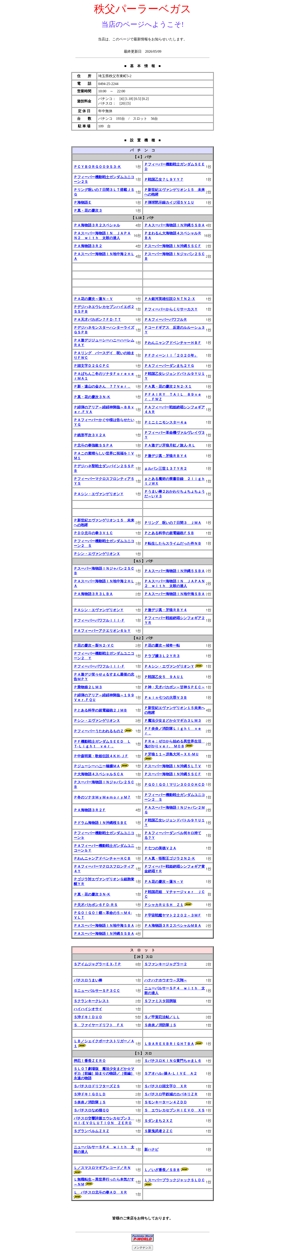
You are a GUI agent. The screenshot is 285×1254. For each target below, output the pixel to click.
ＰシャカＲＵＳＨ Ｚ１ (163, 905)
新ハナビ (151, 1149)
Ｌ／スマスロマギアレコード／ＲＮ (102, 1168)
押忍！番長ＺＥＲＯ (90, 1061)
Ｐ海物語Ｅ (83, 202)
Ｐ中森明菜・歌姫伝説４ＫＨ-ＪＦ (101, 756)
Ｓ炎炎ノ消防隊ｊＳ (160, 1025)
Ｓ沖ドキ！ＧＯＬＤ (90, 1094)
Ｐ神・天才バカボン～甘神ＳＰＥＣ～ (174, 687)
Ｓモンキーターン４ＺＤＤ (165, 1102)
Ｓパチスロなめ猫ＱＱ (91, 1110)
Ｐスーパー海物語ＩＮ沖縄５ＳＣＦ (172, 246)
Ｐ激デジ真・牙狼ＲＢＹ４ (165, 456)
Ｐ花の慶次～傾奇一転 (162, 645)
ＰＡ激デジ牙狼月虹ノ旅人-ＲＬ (169, 445)
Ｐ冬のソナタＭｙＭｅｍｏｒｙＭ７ (102, 797)
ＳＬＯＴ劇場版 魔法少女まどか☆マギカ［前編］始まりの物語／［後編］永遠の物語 (104, 1073)
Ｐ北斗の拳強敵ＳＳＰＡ (93, 445)
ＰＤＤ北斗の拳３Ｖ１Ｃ (93, 533)
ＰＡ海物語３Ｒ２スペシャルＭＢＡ (172, 925)
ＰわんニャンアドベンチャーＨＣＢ (102, 858)
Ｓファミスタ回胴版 (160, 1001)
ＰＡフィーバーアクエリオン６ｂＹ (102, 631)
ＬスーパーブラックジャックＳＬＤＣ (174, 1180)
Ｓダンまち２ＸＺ (158, 1121)
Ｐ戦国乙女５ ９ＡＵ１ (163, 677)
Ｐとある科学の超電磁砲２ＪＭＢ (100, 710)
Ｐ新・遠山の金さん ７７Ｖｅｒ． (102, 386)
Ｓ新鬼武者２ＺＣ (158, 1131)
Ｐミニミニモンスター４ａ (165, 422)
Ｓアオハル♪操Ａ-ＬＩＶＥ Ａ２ (170, 1073)
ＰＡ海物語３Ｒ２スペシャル (97, 225)
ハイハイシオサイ (88, 1009)
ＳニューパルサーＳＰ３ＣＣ (97, 991)
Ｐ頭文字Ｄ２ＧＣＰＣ (91, 366)
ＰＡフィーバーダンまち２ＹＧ (169, 366)
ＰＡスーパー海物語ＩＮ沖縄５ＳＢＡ (174, 225)
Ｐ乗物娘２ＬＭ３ (88, 687)
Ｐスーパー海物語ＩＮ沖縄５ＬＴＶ (172, 766)
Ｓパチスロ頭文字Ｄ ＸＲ (165, 1086)
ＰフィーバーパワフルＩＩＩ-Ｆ (99, 620)
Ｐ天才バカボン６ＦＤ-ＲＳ (96, 905)
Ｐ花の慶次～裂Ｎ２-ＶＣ (94, 645)
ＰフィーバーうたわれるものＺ (99, 731)
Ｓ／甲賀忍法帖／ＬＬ (162, 1017)
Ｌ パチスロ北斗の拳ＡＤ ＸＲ (100, 1192)
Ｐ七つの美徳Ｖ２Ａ (160, 848)
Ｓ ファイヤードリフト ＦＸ (99, 1025)
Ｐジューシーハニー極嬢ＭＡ (97, 766)
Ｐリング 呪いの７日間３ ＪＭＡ (172, 523)
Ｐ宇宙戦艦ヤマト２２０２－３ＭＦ (172, 915)
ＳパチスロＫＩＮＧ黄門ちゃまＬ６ (172, 1061)
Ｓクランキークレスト (91, 1001)
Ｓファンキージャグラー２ (165, 964)
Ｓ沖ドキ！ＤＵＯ (88, 1017)
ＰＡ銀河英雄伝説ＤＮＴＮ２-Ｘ (169, 299)
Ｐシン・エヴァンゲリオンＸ (97, 554)
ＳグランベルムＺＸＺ (91, 1131)
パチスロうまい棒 (88, 980)
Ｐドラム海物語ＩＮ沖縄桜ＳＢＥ (100, 823)
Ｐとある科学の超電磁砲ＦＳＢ (169, 533)
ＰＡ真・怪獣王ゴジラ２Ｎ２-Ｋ (169, 858)
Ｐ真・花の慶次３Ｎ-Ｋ (92, 397)
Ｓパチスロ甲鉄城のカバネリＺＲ (171, 1094)
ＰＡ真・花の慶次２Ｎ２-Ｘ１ (168, 386)
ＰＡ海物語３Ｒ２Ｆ (90, 810)
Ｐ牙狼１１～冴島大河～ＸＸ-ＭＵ (171, 754)
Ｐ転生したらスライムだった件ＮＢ (172, 543)
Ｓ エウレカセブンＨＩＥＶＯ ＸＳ (174, 1110)
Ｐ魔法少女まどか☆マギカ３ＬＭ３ (172, 720)
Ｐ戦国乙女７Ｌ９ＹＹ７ (163, 179)
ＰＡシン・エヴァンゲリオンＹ (99, 494)
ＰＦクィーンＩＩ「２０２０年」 (171, 355)
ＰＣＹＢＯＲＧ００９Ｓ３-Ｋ (97, 167)
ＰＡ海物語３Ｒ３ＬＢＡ (93, 594)
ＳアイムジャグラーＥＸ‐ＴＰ (97, 964)
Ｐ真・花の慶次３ (88, 210)
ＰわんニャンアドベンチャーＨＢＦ (172, 343)
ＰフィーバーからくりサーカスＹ (171, 309)
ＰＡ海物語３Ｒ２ (88, 246)
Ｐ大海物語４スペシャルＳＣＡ (99, 774)
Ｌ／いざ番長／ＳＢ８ (162, 1170)
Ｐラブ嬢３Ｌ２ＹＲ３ (162, 656)
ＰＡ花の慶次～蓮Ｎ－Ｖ (93, 299)
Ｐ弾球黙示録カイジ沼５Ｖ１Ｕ (169, 202)
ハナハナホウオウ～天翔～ (165, 980)
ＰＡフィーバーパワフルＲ (165, 319)
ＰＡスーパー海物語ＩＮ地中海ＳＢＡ (174, 594)
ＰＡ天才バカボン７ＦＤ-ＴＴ (97, 319)
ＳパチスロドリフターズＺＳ (97, 1086)
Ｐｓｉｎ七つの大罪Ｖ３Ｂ (165, 697)
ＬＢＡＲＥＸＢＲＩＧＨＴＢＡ (169, 1044)
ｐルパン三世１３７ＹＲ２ (165, 468)
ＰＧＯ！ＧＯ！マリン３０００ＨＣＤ (174, 784)
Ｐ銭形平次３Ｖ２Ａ (90, 435)
